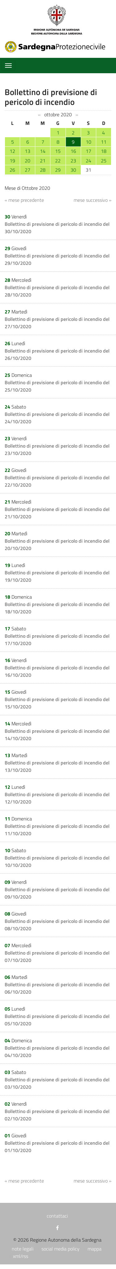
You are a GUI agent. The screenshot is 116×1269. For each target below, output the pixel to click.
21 (42, 160)
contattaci (57, 1215)
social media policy (60, 1248)
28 (42, 170)
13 (27, 151)
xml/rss (20, 1256)
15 (58, 151)
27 (27, 170)
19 (12, 160)
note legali (22, 1248)
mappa (94, 1248)
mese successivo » (92, 200)
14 (42, 151)
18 (103, 151)
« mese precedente (24, 200)
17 (88, 151)
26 (12, 170)
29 (58, 170)
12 (12, 151)
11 (103, 142)
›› (76, 114)
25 (103, 160)
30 (73, 170)
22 (58, 160)
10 (88, 142)
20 (27, 160)
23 (73, 160)
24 (88, 160)
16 (73, 151)
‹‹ (39, 114)
